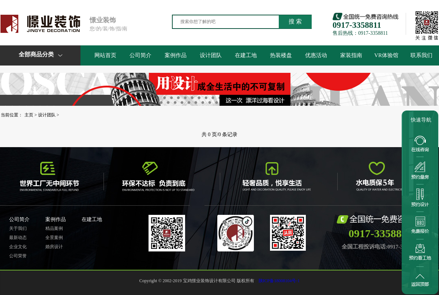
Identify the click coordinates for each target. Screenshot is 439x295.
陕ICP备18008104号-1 (279, 280)
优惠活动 (316, 55)
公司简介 (140, 55)
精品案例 (54, 228)
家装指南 (351, 55)
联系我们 (421, 55)
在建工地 (246, 55)
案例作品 (176, 55)
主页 (29, 114)
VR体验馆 (386, 55)
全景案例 (54, 237)
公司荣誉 (18, 255)
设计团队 (211, 55)
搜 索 (295, 21)
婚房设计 (54, 246)
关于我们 (18, 228)
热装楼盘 (281, 55)
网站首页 (105, 55)
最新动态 (18, 237)
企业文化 (18, 246)
